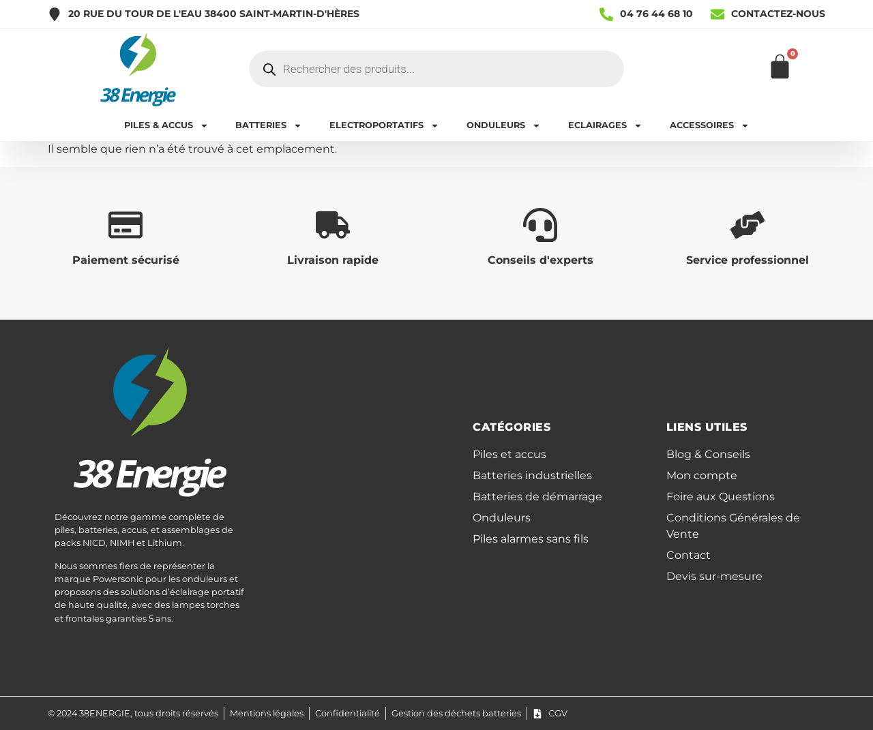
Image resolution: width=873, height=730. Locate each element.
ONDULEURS (504, 126)
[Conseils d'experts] (540, 225)
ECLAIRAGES (605, 126)
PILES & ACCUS (166, 126)
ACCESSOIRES (710, 126)
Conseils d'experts (540, 260)
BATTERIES (268, 126)
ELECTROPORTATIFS (384, 126)
